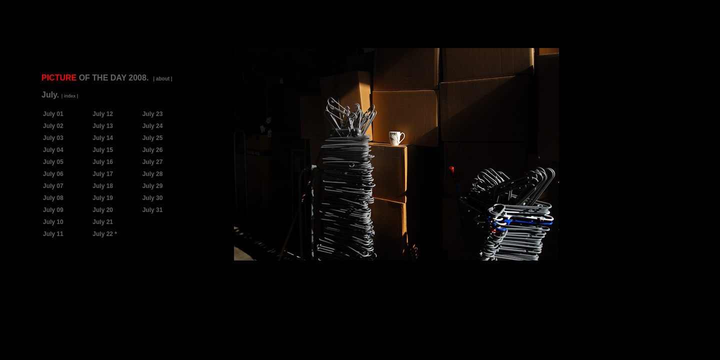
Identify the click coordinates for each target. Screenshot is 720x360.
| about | (162, 79)
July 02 (53, 126)
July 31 (152, 210)
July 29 (152, 186)
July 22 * (104, 234)
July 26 (152, 150)
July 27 (152, 162)
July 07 (53, 186)
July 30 (152, 198)
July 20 (102, 210)
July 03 (53, 138)
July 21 (102, 222)
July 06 (53, 174)
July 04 (53, 150)
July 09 (53, 210)
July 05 (53, 162)
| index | (70, 96)
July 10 (53, 222)
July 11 (53, 234)
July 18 (102, 186)
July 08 (53, 198)
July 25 (152, 138)
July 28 (152, 174)
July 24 (152, 126)
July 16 (102, 162)
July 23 (152, 114)
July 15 (102, 150)
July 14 (102, 138)
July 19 (102, 198)
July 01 (53, 114)
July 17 (102, 174)
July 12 (102, 114)
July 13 (102, 126)
